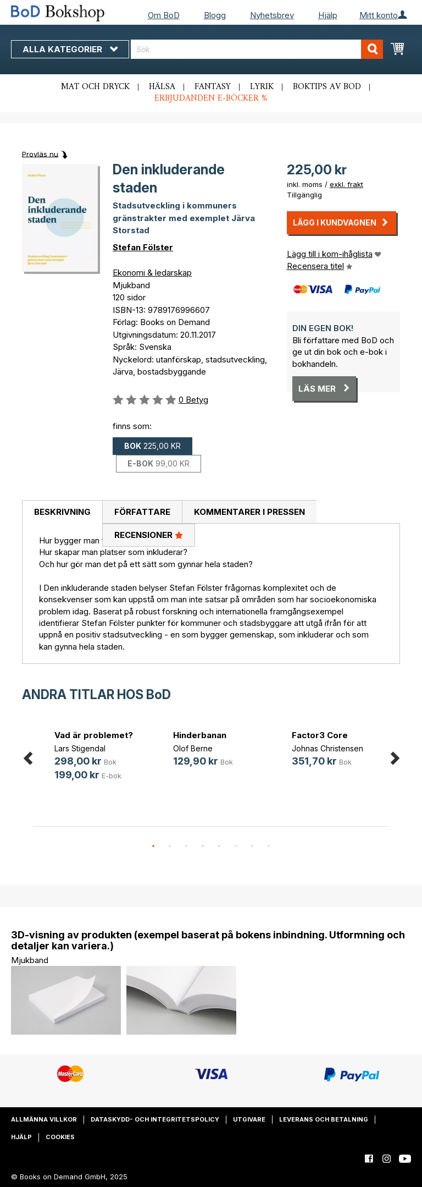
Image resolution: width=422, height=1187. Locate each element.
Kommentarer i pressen (249, 512)
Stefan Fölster (143, 247)
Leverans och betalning (323, 1119)
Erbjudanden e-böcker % (211, 98)
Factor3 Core (320, 735)
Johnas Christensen (327, 748)
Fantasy (213, 87)
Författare (142, 512)
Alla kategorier (70, 49)
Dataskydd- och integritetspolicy (155, 1119)
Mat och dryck (95, 87)
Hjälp (327, 15)
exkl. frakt (346, 184)
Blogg (215, 15)
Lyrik (262, 87)
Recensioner (148, 535)
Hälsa (162, 87)
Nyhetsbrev (272, 15)
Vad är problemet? (93, 735)
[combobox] (257, 49)
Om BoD (164, 15)
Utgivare (249, 1119)
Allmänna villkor (44, 1119)
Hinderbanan (199, 735)
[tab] (62, 512)
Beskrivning (62, 512)
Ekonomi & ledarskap (152, 272)
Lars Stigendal (80, 748)
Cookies (60, 1137)
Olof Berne (193, 748)
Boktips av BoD (327, 87)
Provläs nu (40, 153)
